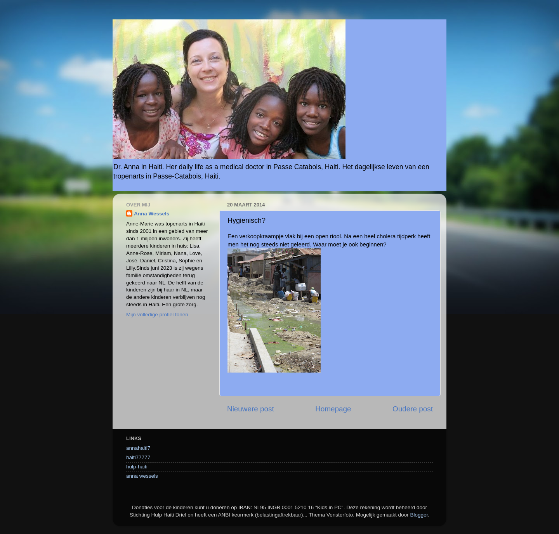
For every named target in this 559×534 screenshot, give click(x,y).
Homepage (333, 409)
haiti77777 (138, 457)
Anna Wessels (151, 214)
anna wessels (142, 476)
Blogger (419, 515)
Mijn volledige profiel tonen (157, 314)
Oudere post (412, 409)
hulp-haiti (137, 467)
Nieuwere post (250, 409)
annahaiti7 (138, 448)
